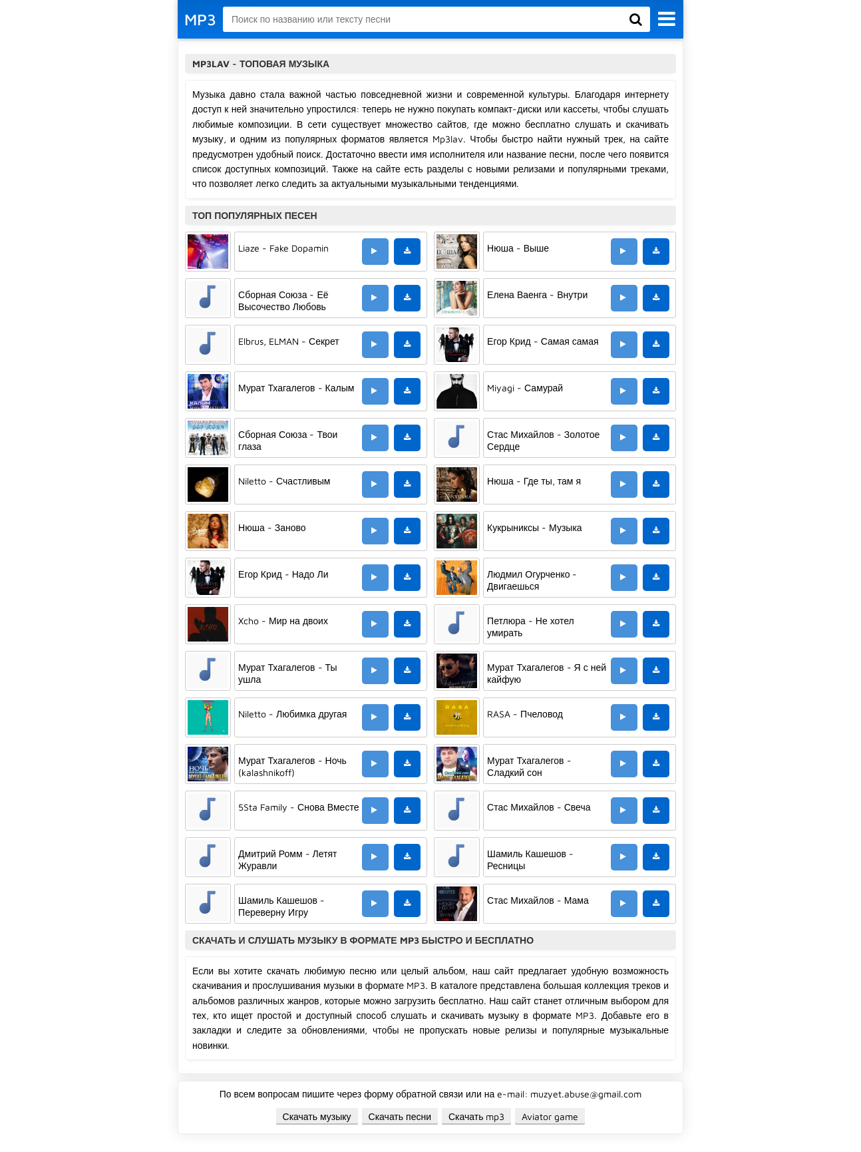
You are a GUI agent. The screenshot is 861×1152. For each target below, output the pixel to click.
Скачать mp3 (476, 1116)
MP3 (200, 19)
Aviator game (550, 1116)
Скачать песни (400, 1116)
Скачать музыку (317, 1116)
